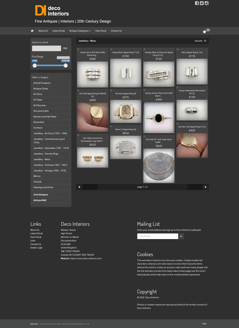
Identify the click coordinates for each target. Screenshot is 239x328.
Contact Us (116, 31)
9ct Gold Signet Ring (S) (125, 93)
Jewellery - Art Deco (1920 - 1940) (50, 133)
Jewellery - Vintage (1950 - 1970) (49, 170)
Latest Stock (58, 31)
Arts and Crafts (41, 111)
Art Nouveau (39, 105)
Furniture (37, 128)
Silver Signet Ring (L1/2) (192, 52)
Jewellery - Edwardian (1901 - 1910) (51, 148)
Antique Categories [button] (80, 31)
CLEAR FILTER (63, 57)
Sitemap (33, 324)
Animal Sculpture (42, 83)
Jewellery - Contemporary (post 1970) (49, 141)
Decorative (38, 122)
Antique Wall (39, 200)
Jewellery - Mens (41, 159)
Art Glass (37, 99)
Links (32, 240)
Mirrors (37, 176)
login (204, 324)
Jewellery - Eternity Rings (45, 153)
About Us (43, 31)
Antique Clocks (40, 88)
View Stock (100, 31)
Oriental (37, 182)
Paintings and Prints (43, 187)
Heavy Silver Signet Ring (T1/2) (125, 52)
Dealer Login (36, 247)
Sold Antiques (40, 194)
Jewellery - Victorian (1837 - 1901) (50, 165)
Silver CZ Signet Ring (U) (125, 129)
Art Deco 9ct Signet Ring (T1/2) (192, 127)
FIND (65, 48)
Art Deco (37, 94)
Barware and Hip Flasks (44, 116)
